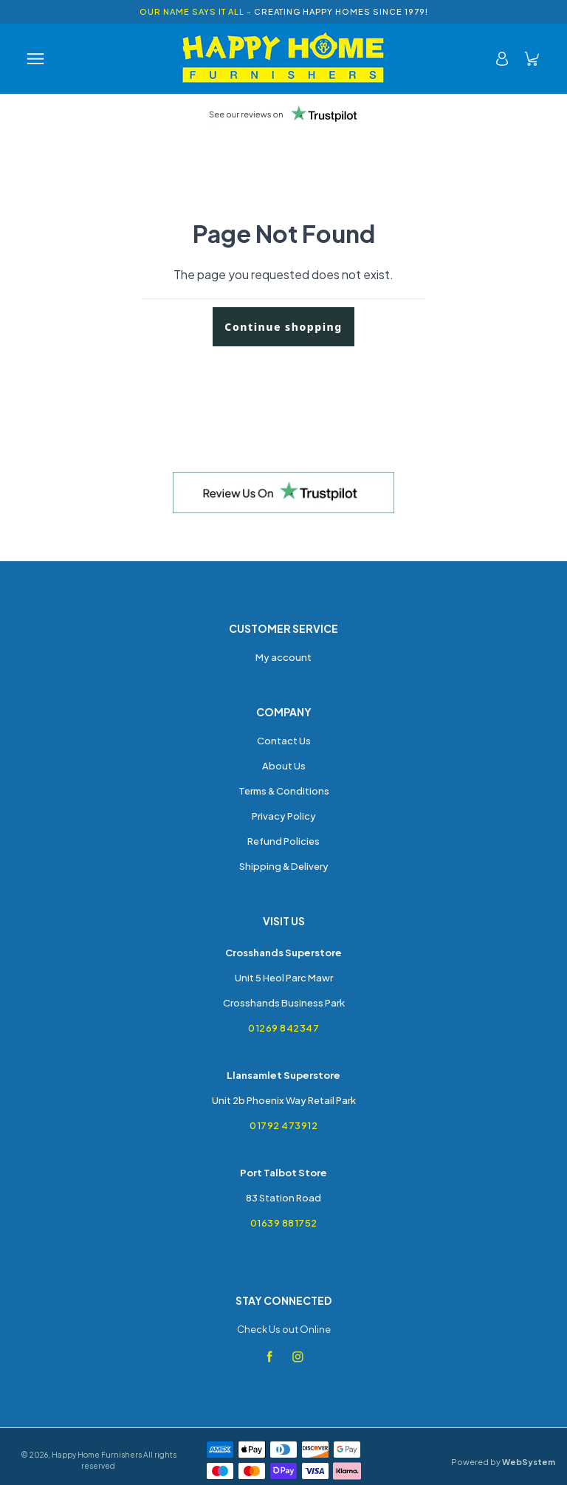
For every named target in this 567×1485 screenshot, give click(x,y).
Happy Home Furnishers (97, 1454)
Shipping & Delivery (284, 866)
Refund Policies (283, 841)
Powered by (503, 1462)
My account (283, 657)
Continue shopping (283, 327)
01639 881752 (283, 1223)
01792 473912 (283, 1125)
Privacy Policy (284, 816)
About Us (284, 766)
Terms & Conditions (283, 791)
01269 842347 (283, 1028)
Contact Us (284, 741)
